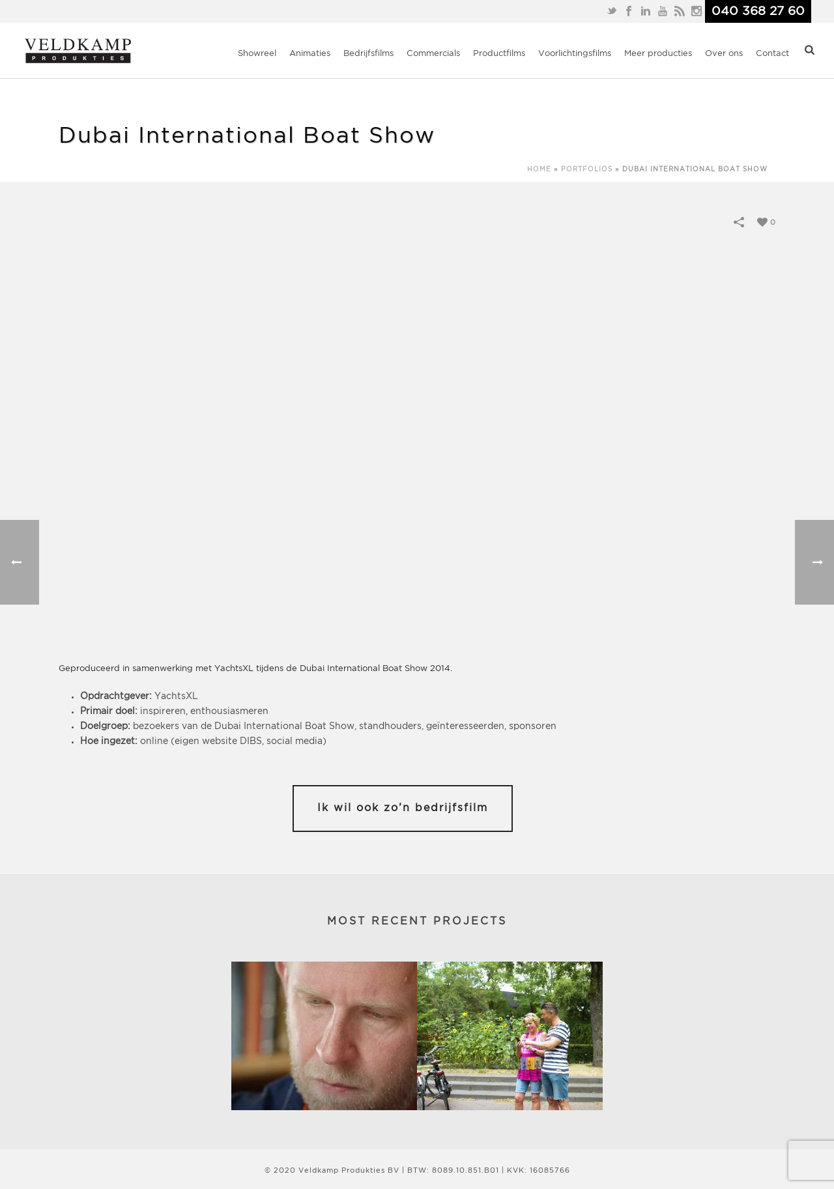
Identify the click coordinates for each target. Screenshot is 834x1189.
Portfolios (586, 170)
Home (539, 170)
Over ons (724, 53)
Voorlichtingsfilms (574, 53)
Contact (772, 53)
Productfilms (499, 53)
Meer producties (658, 53)
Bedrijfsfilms (368, 53)
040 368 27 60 (758, 11)
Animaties (309, 53)
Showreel (257, 53)
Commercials (433, 53)
